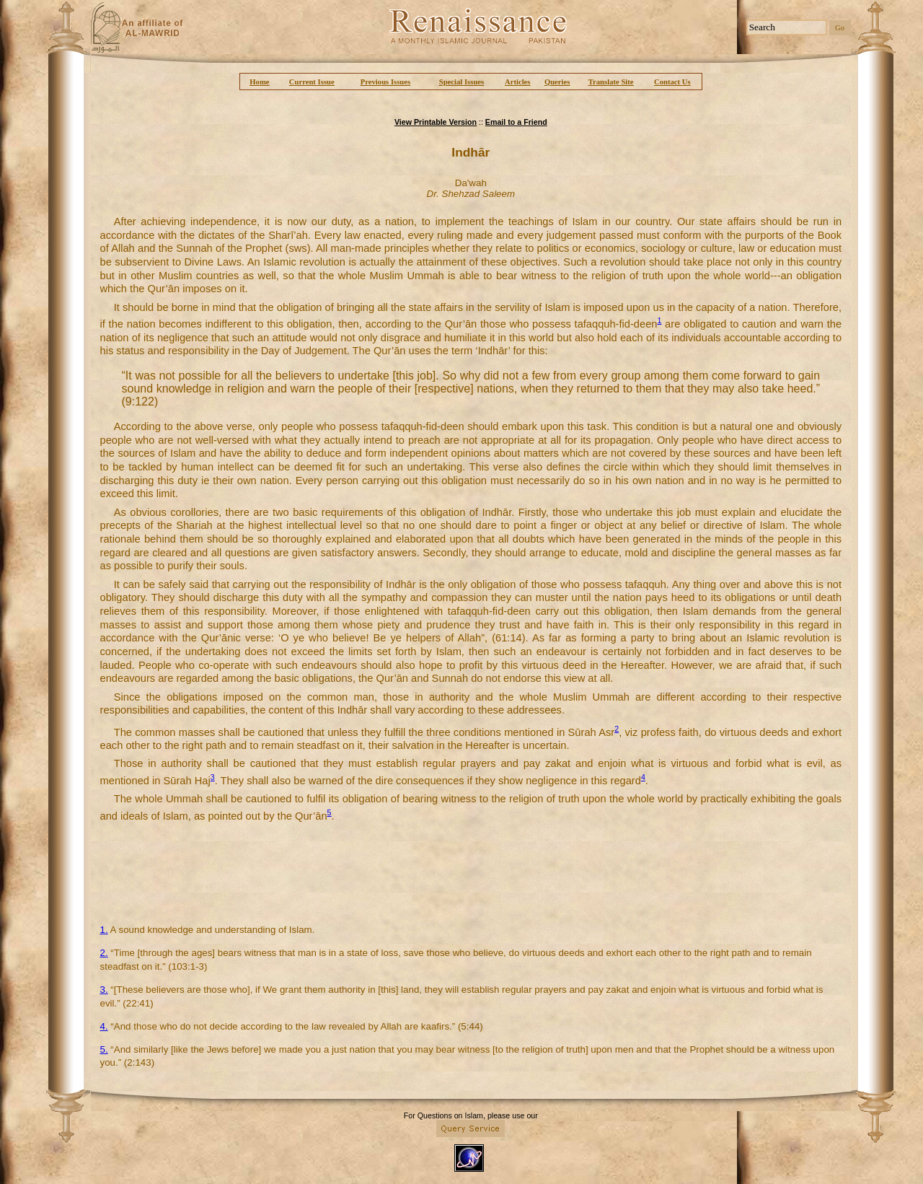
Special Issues (461, 82)
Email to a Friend (516, 122)
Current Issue (312, 82)
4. (104, 1026)
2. (104, 952)
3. (104, 989)
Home (259, 82)
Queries (557, 82)
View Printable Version (435, 122)
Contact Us (672, 82)
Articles (518, 82)
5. (104, 1049)
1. (104, 929)
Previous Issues (385, 82)
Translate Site (611, 82)
